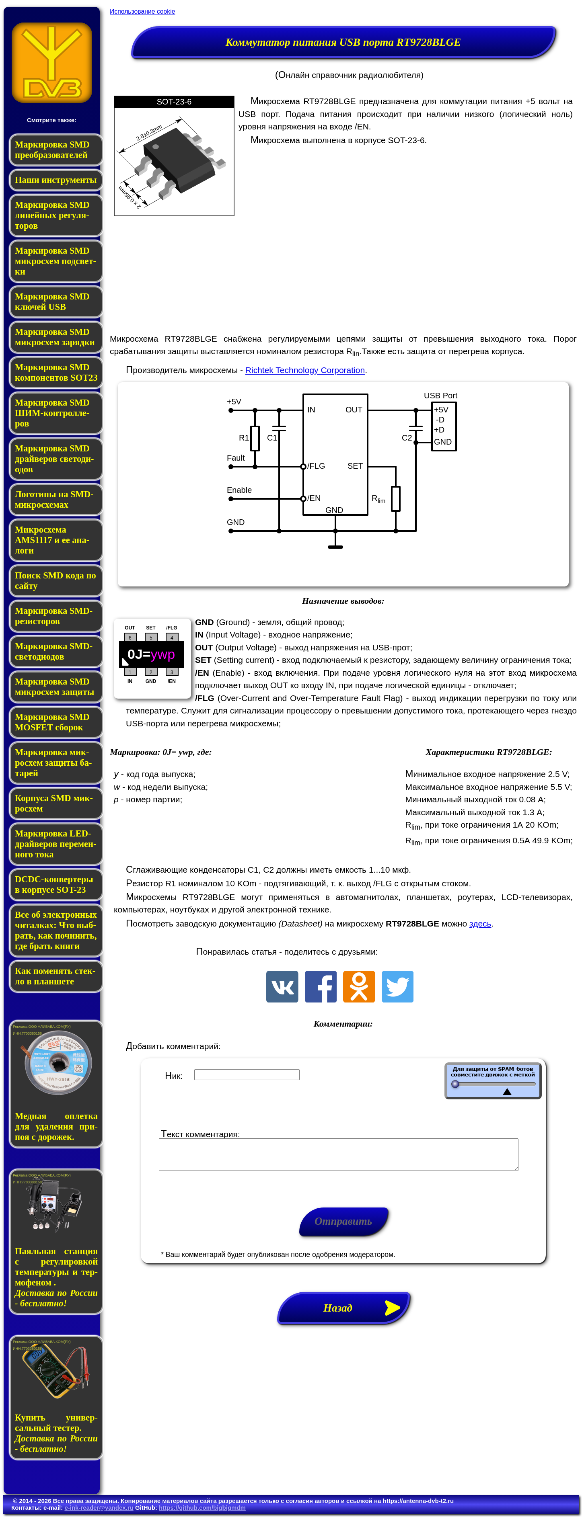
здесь (480, 923)
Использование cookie (142, 11)
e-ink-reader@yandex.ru (98, 1507)
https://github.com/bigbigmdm (202, 1507)
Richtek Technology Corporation (305, 370)
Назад (366, 1314)
